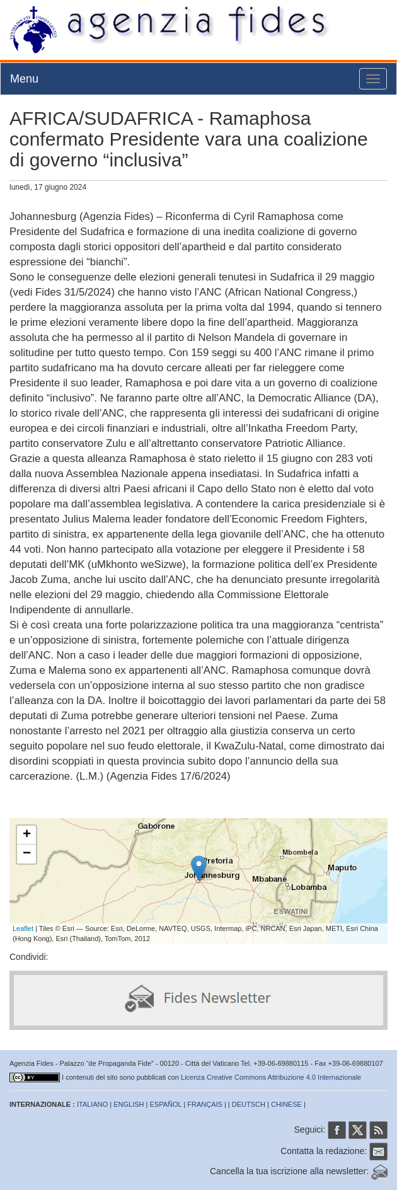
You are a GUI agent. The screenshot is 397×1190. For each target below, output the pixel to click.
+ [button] (27, 835)
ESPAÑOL (166, 1104)
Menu (24, 78)
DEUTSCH (248, 1104)
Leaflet (23, 928)
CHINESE (286, 1104)
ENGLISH (128, 1104)
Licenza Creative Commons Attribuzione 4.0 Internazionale (271, 1077)
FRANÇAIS (204, 1104)
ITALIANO (92, 1104)
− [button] (27, 854)
